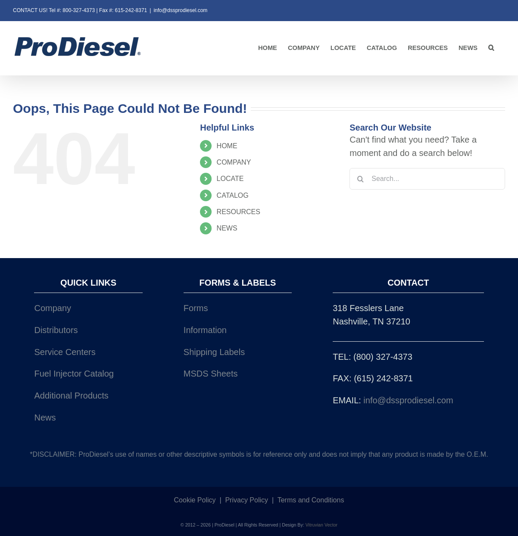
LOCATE (230, 178)
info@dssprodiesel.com (180, 10)
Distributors (56, 330)
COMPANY (234, 162)
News (45, 417)
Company (52, 308)
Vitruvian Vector (321, 524)
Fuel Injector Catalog (74, 373)
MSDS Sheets (211, 373)
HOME (227, 146)
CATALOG (233, 195)
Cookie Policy (195, 500)
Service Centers (64, 352)
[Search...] (427, 179)
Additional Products (71, 395)
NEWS (227, 228)
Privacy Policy (246, 500)
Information (205, 330)
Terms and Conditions (311, 500)
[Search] (360, 179)
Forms (196, 308)
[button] (491, 48)
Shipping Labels (214, 352)
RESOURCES (238, 211)
